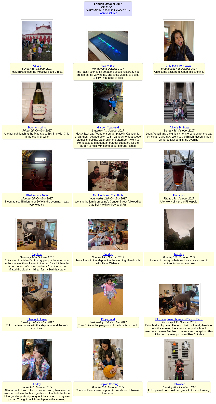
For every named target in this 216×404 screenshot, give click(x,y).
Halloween (179, 384)
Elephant (37, 254)
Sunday (108, 254)
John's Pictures (108, 13)
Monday (179, 254)
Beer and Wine (37, 127)
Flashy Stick (108, 65)
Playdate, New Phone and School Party (179, 319)
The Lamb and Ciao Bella (108, 195)
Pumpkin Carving (108, 384)
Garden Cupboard (108, 127)
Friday (37, 384)
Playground (108, 319)
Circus (37, 65)
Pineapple (179, 195)
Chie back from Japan (179, 65)
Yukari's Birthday (179, 127)
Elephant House (37, 319)
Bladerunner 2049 (37, 195)
